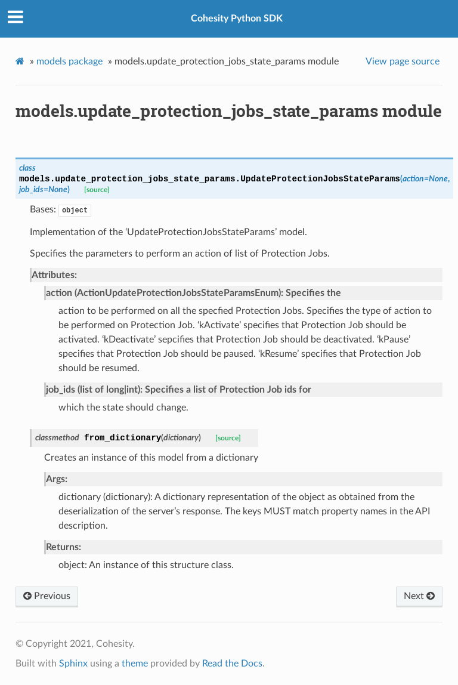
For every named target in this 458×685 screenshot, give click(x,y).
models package (69, 61)
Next (419, 596)
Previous (46, 596)
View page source (403, 61)
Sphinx (73, 663)
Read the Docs (232, 663)
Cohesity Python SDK (237, 18)
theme (135, 663)
